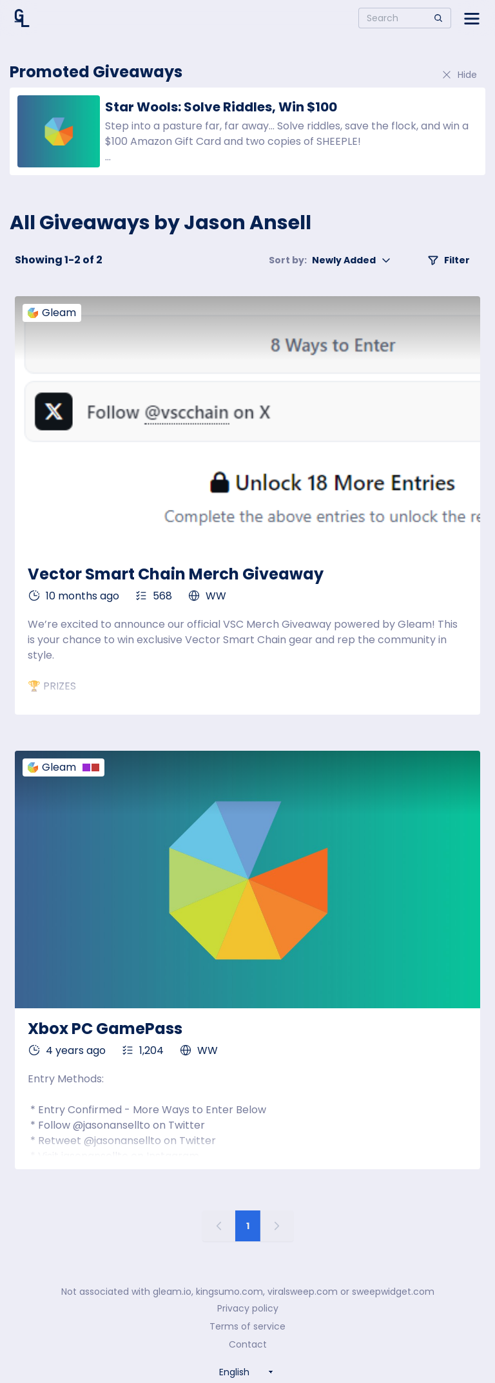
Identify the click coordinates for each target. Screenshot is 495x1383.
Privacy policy (247, 1308)
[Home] (22, 18)
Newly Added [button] (330, 260)
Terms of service (247, 1326)
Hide (459, 74)
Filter (448, 260)
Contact (248, 1344)
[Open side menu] (471, 18)
